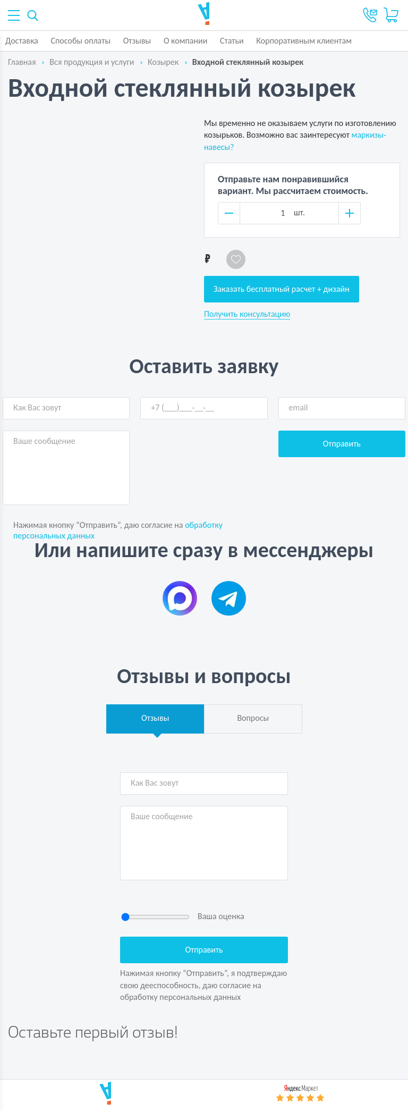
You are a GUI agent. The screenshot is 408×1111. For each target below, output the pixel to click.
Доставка (21, 41)
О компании (186, 41)
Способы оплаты (80, 41)
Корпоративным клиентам (304, 41)
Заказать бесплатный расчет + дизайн (282, 289)
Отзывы (137, 41)
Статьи (232, 41)
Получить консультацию (247, 314)
